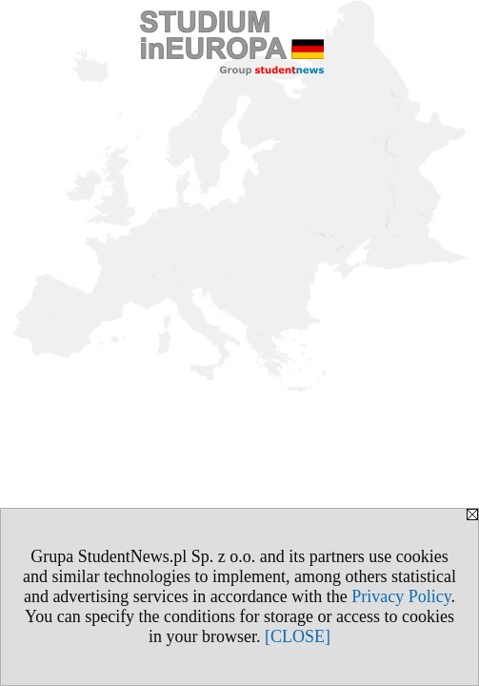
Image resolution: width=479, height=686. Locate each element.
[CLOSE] (297, 636)
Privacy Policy (400, 596)
